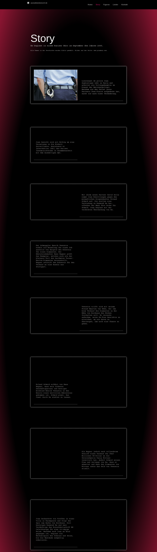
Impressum (90, 548)
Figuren (106, 5)
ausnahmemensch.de (39, 3)
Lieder (115, 5)
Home (90, 5)
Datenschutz (101, 548)
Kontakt (124, 5)
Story (98, 5)
